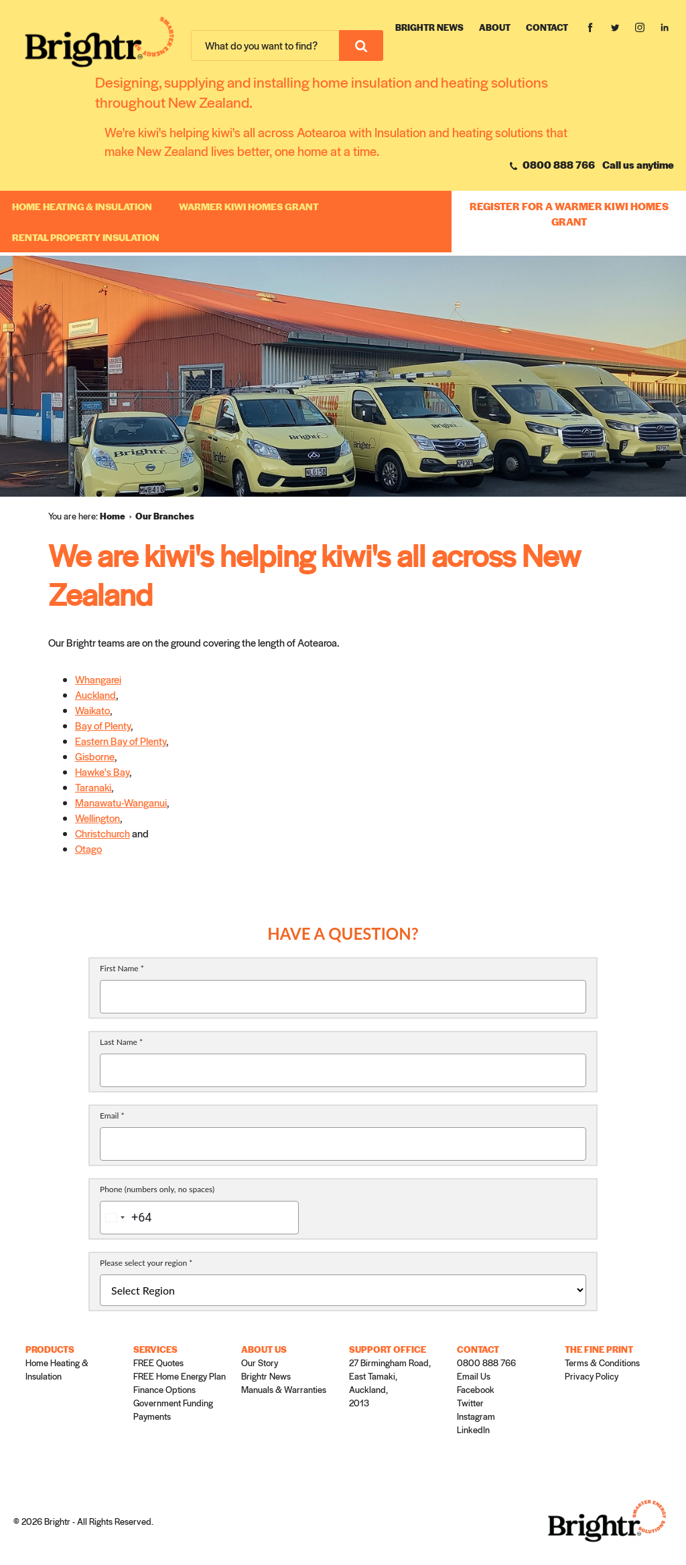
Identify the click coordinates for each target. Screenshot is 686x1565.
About (494, 27)
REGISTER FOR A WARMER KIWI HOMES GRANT (569, 213)
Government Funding (173, 1402)
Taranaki (93, 787)
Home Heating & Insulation (82, 206)
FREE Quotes (158, 1362)
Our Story (259, 1362)
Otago (88, 848)
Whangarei (98, 679)
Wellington (97, 818)
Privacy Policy (591, 1376)
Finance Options (164, 1389)
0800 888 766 (552, 164)
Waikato (92, 710)
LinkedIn (473, 1429)
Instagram (476, 1416)
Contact (547, 27)
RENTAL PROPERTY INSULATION (85, 237)
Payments (152, 1416)
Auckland (95, 694)
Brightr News (429, 27)
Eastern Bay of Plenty (120, 741)
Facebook (475, 1389)
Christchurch (102, 833)
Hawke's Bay (102, 771)
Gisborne (95, 756)
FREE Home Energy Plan (179, 1376)
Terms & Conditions (602, 1362)
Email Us (473, 1376)
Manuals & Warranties (283, 1389)
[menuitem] (117, 516)
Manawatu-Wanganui (121, 802)
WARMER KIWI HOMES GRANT (249, 206)
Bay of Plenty (103, 725)
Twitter (470, 1402)
